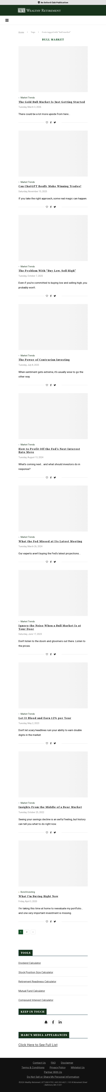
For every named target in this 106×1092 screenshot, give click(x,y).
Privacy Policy (58, 1067)
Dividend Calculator (29, 962)
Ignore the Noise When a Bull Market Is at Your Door (49, 627)
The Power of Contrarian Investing (44, 360)
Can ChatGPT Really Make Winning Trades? (50, 186)
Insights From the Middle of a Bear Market (50, 807)
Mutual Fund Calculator (31, 990)
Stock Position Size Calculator (35, 972)
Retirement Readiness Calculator (37, 981)
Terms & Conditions (33, 1067)
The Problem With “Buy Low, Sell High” (47, 271)
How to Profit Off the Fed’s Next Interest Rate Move (49, 450)
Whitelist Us (78, 1067)
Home (21, 32)
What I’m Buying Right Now (38, 896)
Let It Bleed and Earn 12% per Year (44, 718)
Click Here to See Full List (38, 1045)
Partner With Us (53, 1072)
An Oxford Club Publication (54, 2)
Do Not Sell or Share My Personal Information (53, 1076)
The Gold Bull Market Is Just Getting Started (51, 102)
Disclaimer (67, 1062)
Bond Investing (28, 892)
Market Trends (28, 97)
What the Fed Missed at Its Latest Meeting (50, 541)
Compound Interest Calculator (35, 1000)
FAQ (53, 1062)
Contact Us (39, 1062)
